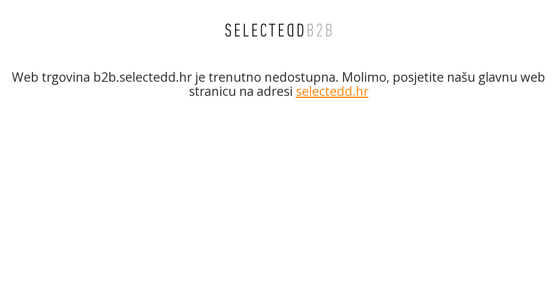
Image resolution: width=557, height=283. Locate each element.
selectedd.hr (332, 91)
